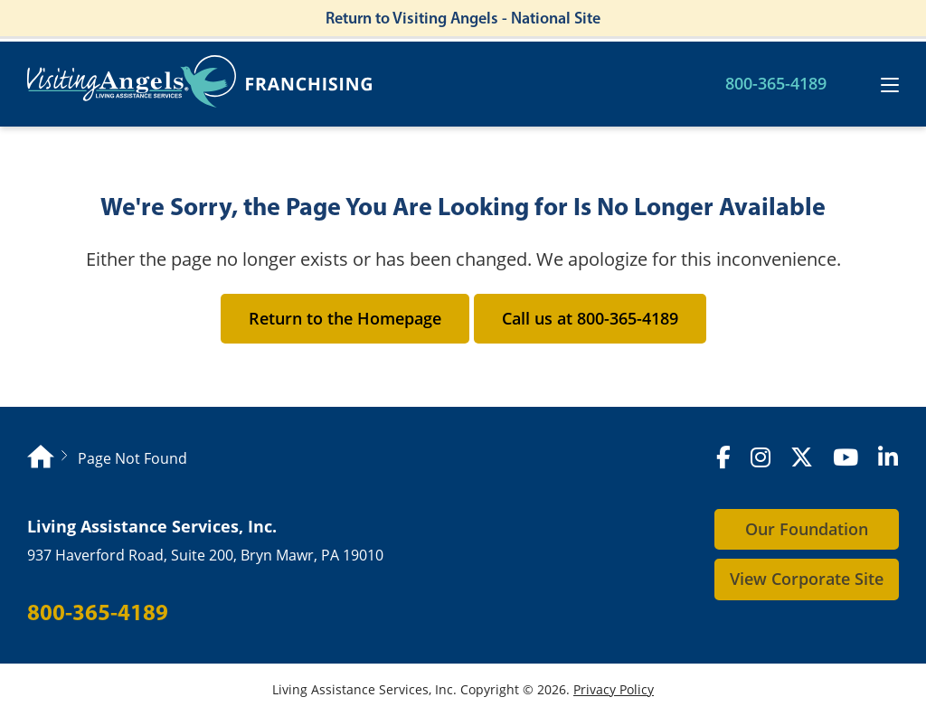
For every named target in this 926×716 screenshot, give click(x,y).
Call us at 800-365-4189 (590, 318)
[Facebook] (723, 458)
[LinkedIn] (888, 458)
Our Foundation (806, 529)
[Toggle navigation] (890, 84)
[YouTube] (845, 458)
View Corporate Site (806, 578)
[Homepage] (40, 459)
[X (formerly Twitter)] (801, 458)
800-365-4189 (776, 83)
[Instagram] (760, 458)
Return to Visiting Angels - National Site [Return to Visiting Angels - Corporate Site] (463, 18)
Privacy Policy (613, 689)
